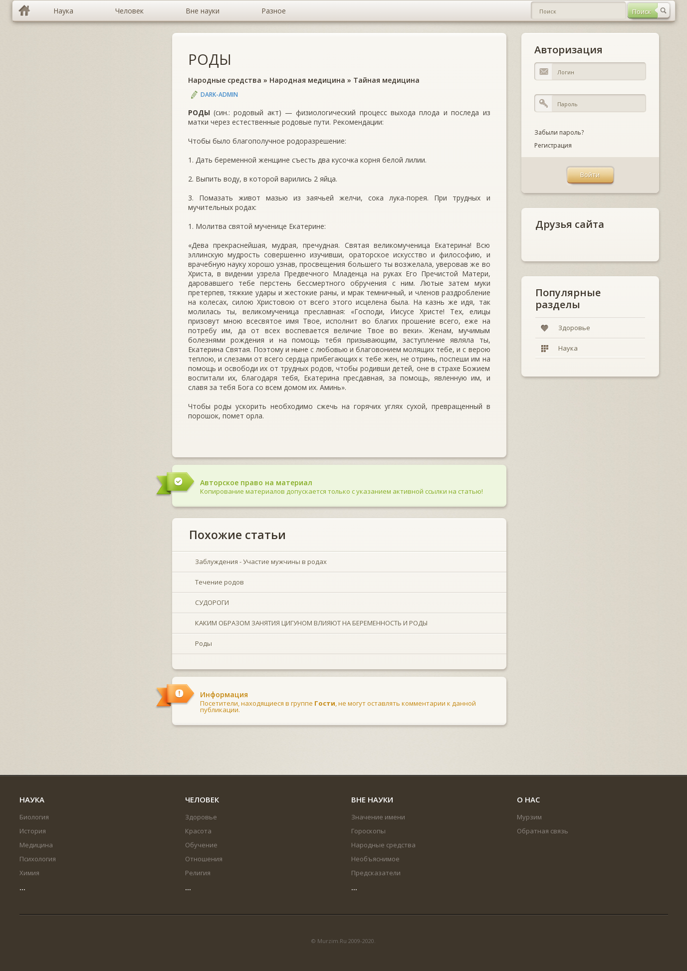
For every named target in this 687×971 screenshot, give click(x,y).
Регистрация (553, 145)
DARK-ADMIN (219, 94)
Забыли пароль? (559, 132)
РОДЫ (209, 59)
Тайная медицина (386, 80)
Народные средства (224, 80)
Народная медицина (307, 80)
